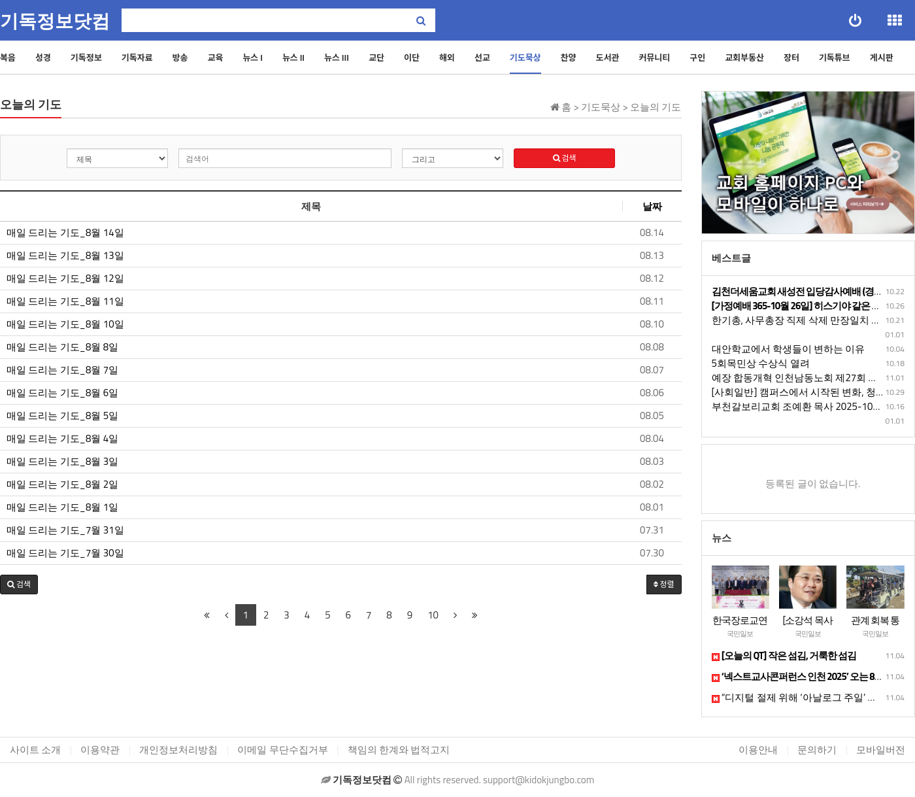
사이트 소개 (35, 749)
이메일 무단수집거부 (282, 749)
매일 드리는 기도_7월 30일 (65, 553)
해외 (447, 57)
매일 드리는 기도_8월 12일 (65, 278)
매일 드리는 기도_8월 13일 (65, 255)
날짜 (652, 206)
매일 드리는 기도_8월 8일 (62, 347)
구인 (697, 57)
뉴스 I (252, 57)
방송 (180, 57)
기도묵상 (525, 57)
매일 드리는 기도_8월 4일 (62, 439)
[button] (19, 584)
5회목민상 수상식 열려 (761, 363)
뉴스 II (293, 57)
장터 (791, 57)
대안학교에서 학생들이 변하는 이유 (788, 348)
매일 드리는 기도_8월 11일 (65, 301)
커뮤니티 (654, 57)
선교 (482, 57)
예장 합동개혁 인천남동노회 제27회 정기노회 (810, 377)
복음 (8, 57)
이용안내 (758, 749)
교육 (215, 57)
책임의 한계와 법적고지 (399, 749)
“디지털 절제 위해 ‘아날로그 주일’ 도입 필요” (812, 697)
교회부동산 (744, 57)
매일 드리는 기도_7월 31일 (65, 530)
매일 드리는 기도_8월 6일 (62, 393)
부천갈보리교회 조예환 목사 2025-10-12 (800, 406)
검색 (564, 158)
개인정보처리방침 (178, 749)
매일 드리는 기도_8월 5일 (62, 416)
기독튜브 (834, 57)
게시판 (881, 57)
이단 (412, 57)
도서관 (607, 57)
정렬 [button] (664, 584)
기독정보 (86, 57)
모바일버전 (880, 749)
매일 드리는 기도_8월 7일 (62, 370)
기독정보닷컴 (55, 21)
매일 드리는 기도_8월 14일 (65, 233)
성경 (43, 57)
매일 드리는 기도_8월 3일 (62, 461)
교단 (376, 57)
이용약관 (100, 749)
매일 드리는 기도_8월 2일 (62, 484)
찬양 (568, 57)
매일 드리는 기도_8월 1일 (62, 507)
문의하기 (817, 749)
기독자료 (137, 57)
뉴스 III (336, 57)
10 (433, 614)
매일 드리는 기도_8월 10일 (65, 324)
